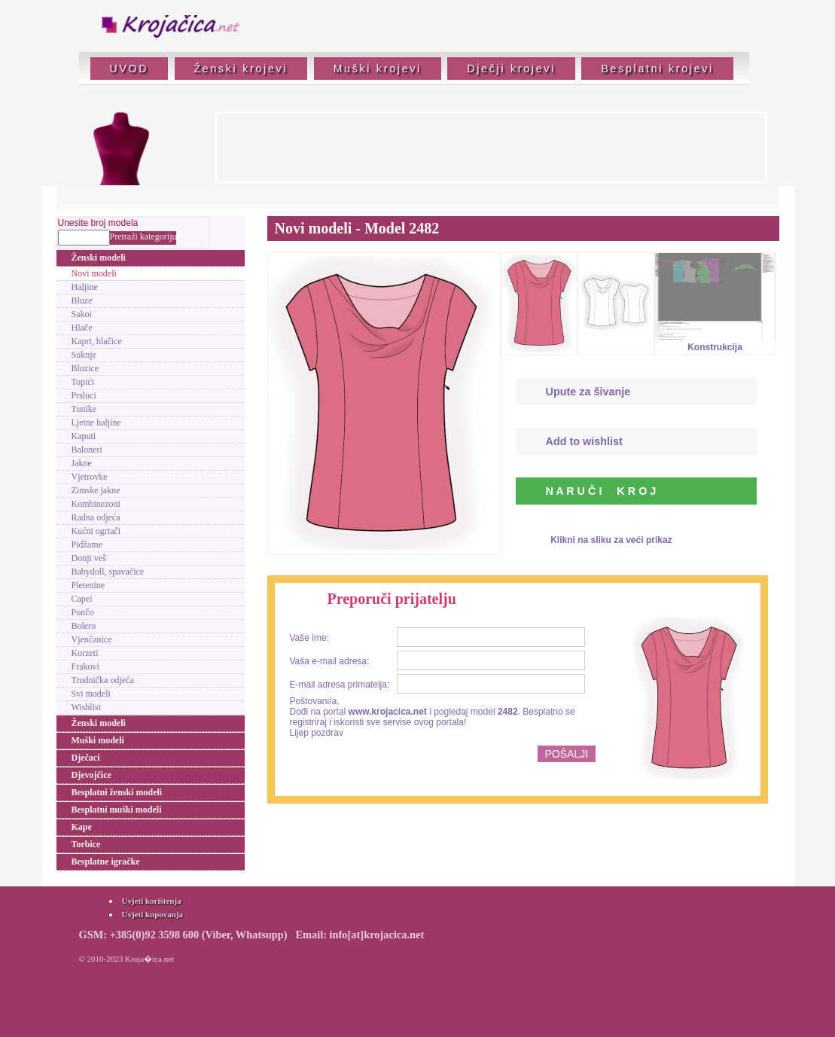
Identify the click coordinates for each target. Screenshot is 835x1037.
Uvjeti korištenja (151, 900)
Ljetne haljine (96, 422)
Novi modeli (94, 273)
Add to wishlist (584, 441)
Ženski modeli (99, 257)
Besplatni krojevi (657, 69)
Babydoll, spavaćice (108, 571)
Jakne (82, 463)
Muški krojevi (378, 69)
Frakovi (85, 666)
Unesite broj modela (98, 223)
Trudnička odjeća (103, 680)
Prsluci (84, 395)
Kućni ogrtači (96, 531)
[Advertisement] (491, 147)
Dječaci (86, 757)
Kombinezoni (96, 504)
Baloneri (87, 449)
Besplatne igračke (106, 861)
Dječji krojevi (511, 69)
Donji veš (89, 558)
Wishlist (87, 707)
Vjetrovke (90, 476)
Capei (82, 598)
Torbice (86, 844)
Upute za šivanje (588, 392)
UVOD (129, 69)
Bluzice (85, 368)
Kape (82, 827)
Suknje (84, 354)
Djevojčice (91, 775)
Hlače (82, 327)
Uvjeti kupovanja (153, 914)
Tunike (84, 409)
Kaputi (84, 436)
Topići (83, 382)
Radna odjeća (96, 517)
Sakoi (82, 314)
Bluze (82, 300)
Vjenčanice (92, 639)
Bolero (84, 626)
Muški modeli (98, 740)
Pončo (83, 612)
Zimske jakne (96, 490)
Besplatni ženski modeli (117, 792)
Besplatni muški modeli (117, 809)
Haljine (85, 287)
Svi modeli (91, 693)
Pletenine (88, 585)
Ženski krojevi (241, 69)
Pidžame (87, 544)
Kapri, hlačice (97, 341)
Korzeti (85, 653)
